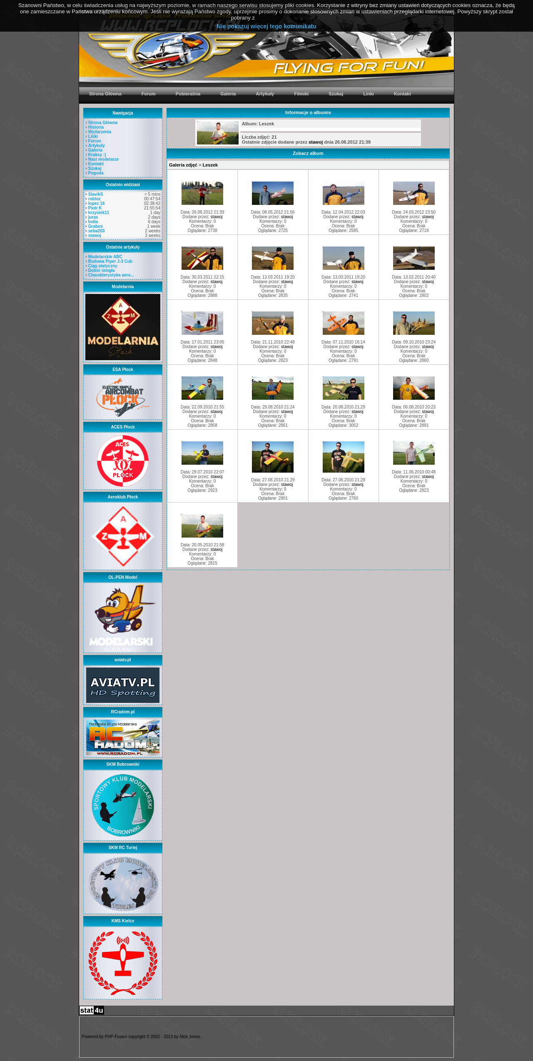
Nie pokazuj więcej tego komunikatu (266, 26)
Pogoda (96, 173)
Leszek (210, 164)
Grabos (95, 226)
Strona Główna (103, 122)
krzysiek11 (99, 212)
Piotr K (95, 208)
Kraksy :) (97, 154)
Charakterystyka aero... (111, 275)
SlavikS (95, 194)
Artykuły (96, 145)
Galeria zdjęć (183, 164)
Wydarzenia (99, 132)
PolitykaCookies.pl (278, 18)
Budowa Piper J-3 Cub (110, 261)
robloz (94, 199)
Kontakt (96, 164)
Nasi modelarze (103, 159)
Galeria (95, 150)
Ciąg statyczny (102, 266)
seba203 (96, 231)
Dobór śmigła (101, 270)
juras (93, 217)
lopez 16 (96, 203)
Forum (94, 141)
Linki (93, 136)
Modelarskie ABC (105, 256)
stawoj (94, 235)
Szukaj (95, 168)
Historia (96, 127)
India (93, 221)
